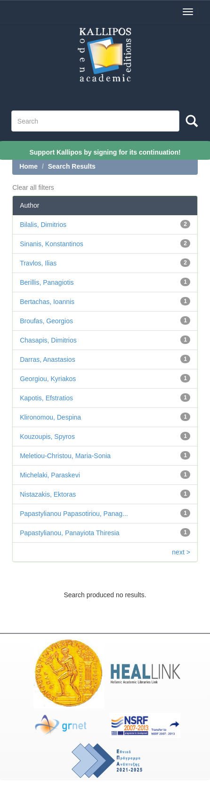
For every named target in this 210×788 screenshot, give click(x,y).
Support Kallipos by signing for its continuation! (104, 152)
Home (28, 166)
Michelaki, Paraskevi (50, 475)
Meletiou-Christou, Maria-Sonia (65, 456)
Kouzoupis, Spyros (47, 436)
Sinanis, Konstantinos (51, 244)
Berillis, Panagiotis (46, 282)
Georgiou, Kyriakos (48, 378)
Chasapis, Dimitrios (48, 340)
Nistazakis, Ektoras (48, 494)
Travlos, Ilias (38, 263)
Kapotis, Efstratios (46, 398)
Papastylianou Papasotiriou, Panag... (74, 513)
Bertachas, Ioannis (47, 301)
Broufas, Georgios (46, 321)
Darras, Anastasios (47, 359)
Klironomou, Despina (50, 417)
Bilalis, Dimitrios (43, 224)
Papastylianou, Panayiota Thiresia (69, 533)
